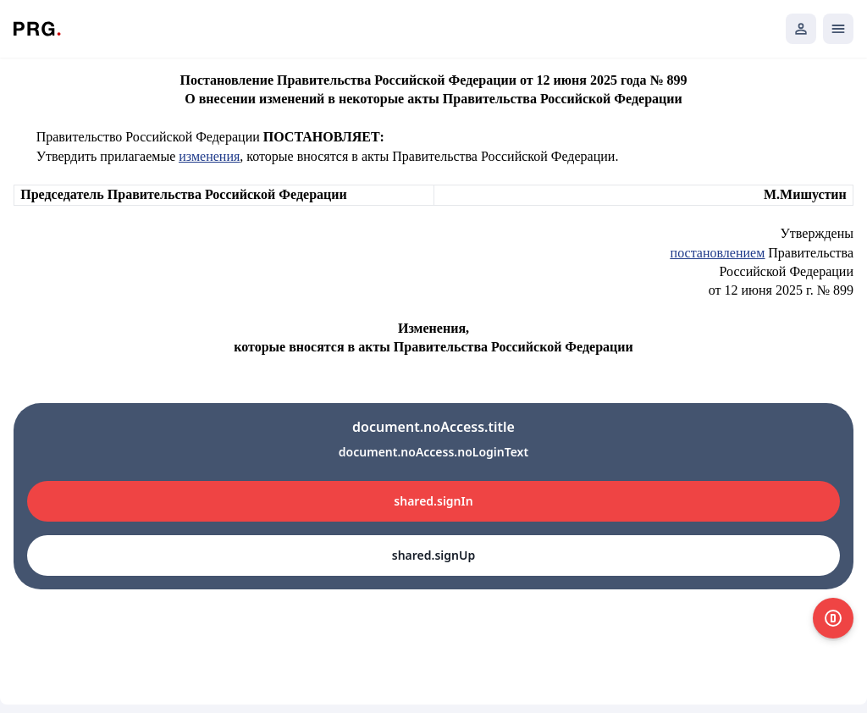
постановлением (718, 253)
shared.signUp (433, 555)
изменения (209, 156)
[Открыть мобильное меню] (838, 29)
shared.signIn (433, 501)
